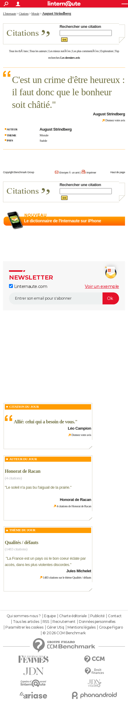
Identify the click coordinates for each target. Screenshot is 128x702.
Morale (44, 135)
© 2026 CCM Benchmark (64, 633)
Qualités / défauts (21, 542)
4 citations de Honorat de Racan (74, 506)
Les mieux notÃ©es (59, 51)
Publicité (97, 616)
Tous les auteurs (38, 51)
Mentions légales (81, 627)
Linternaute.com (28, 286)
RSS (46, 622)
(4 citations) (13, 478)
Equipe (49, 616)
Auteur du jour (23, 459)
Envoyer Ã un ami (69, 172)
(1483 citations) (16, 549)
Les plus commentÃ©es (85, 51)
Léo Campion (79, 428)
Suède (43, 140)
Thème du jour (22, 530)
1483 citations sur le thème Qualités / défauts (67, 577)
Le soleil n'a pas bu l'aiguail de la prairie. (38, 487)
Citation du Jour (24, 406)
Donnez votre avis (115, 120)
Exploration (106, 51)
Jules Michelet (78, 571)
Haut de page (117, 172)
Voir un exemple (102, 286)
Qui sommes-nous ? (24, 616)
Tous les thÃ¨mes (18, 51)
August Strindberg (56, 13)
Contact (114, 616)
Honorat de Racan (22, 471)
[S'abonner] (64, 298)
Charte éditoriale (73, 616)
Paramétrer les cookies (24, 627)
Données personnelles (97, 622)
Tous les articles (26, 622)
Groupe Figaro (111, 627)
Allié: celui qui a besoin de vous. (44, 421)
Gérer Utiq (55, 627)
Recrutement (63, 622)
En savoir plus (112, 228)
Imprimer (91, 172)
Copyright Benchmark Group (18, 172)
